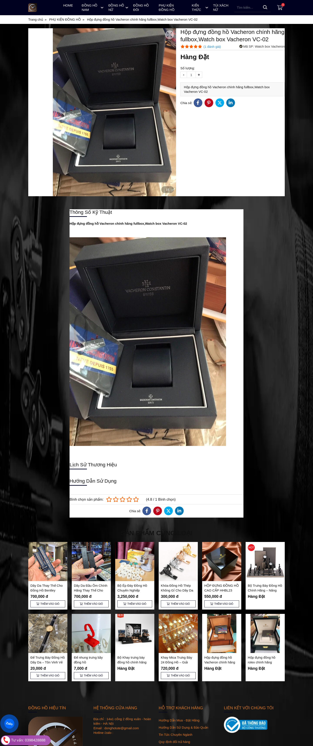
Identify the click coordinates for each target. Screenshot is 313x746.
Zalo (9, 724)
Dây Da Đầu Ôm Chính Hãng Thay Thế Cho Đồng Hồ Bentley (90, 590)
